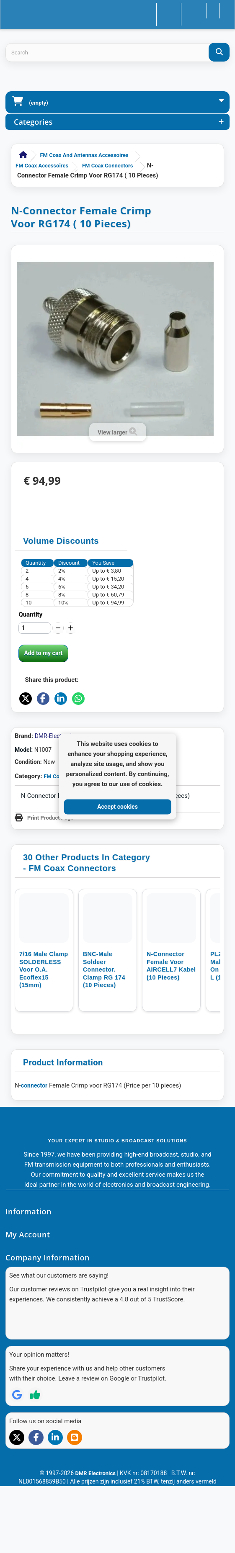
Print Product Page (50, 885)
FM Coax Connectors (107, 165)
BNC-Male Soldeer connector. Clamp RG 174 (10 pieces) (104, 1036)
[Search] (219, 52)
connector (34, 1152)
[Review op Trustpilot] (35, 1446)
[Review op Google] (16, 1446)
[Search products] (117, 52)
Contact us (149, 10)
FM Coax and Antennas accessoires (84, 155)
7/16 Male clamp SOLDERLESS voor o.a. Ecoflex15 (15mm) (43, 1036)
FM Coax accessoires (41, 165)
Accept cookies (117, 806)
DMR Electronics (96, 1525)
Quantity (30, 614)
